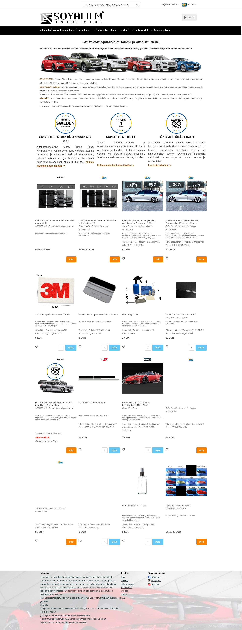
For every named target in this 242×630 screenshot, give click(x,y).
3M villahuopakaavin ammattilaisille (52, 314)
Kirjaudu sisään (169, 4)
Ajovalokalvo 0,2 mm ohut (178, 505)
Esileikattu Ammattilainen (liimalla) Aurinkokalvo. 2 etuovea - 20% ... (138, 221)
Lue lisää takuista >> (159, 165)
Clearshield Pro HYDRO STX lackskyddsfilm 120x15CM (136, 403)
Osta (70, 347)
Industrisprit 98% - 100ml (134, 505)
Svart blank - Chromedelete (92, 402)
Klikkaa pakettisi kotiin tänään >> (115, 165)
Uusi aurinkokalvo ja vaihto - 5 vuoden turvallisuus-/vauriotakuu (53, 403)
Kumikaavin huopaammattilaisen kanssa (98, 314)
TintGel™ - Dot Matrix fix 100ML (181, 314)
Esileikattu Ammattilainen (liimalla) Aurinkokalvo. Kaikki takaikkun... (182, 221)
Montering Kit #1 (130, 314)
